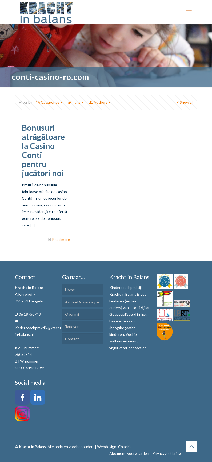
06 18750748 (30, 314)
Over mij (72, 314)
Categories (49, 102)
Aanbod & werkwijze (82, 302)
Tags (76, 102)
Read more (61, 239)
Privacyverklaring (167, 453)
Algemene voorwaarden (129, 453)
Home (70, 289)
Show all (184, 102)
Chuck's (124, 446)
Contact (72, 339)
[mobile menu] (188, 12)
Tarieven (72, 326)
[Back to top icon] (191, 446)
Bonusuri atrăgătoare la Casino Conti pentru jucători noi (43, 150)
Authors (100, 102)
